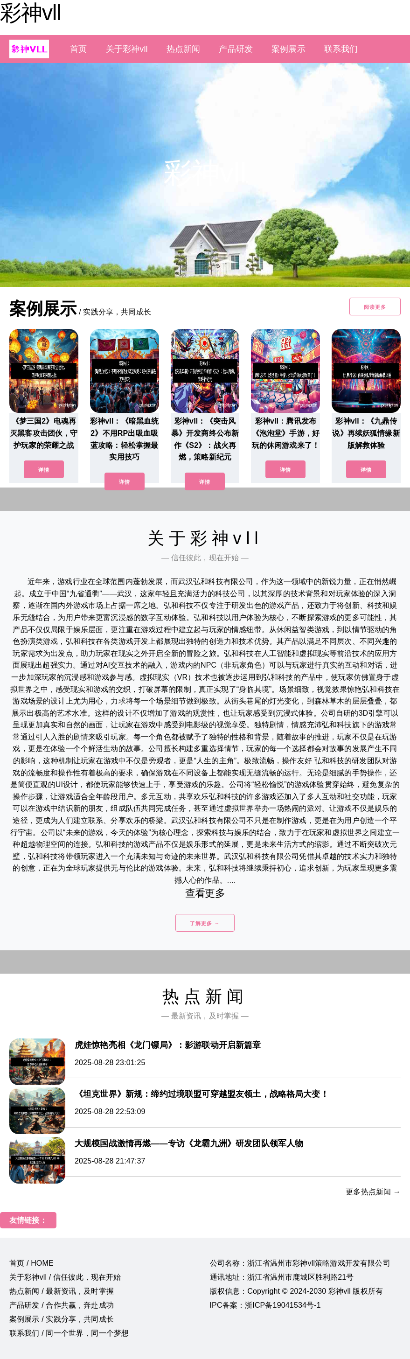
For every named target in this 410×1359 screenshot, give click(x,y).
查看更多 (205, 893)
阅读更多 (375, 307)
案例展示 (288, 49)
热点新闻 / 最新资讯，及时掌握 (61, 1291)
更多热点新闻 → (373, 1192)
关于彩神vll (127, 49)
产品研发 (236, 49)
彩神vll (30, 12)
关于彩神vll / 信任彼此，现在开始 (65, 1277)
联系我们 (341, 49)
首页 (78, 49)
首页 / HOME (31, 1263)
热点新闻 (184, 49)
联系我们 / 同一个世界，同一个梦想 (69, 1333)
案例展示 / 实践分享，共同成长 (61, 1319)
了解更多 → (205, 923)
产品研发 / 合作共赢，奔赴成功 (61, 1305)
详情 (43, 470)
